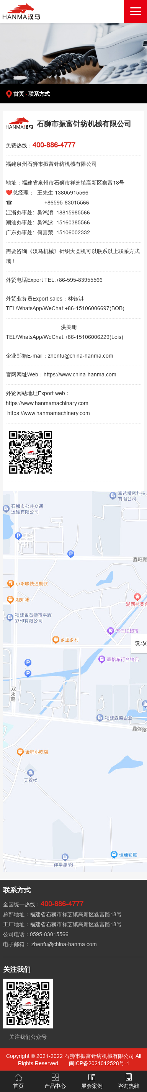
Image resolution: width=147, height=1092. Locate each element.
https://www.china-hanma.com (80, 374)
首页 (18, 94)
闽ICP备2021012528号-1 (99, 1063)
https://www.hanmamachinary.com (47, 403)
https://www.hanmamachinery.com (48, 413)
